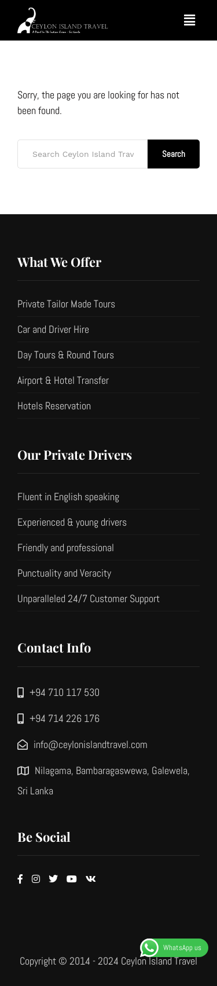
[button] (190, 20)
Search (173, 153)
